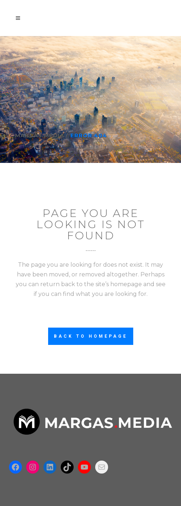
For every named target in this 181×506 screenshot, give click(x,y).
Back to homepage (90, 336)
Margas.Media (39, 135)
